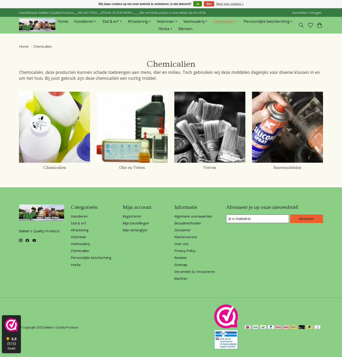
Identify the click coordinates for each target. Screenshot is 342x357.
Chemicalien (54, 167)
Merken (185, 28)
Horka (76, 264)
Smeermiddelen (287, 167)
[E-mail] (257, 218)
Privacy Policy (184, 250)
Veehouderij (80, 243)
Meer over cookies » (230, 4)
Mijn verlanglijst (135, 230)
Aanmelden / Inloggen (307, 13)
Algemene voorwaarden (193, 216)
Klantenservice (185, 236)
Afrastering (80, 230)
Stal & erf (78, 223)
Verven (209, 167)
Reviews (180, 257)
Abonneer (306, 218)
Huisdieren (79, 216)
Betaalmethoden (187, 223)
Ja (197, 4)
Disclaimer (182, 230)
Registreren (132, 216)
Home (63, 21)
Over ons (181, 243)
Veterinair (78, 236)
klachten (180, 278)
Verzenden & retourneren (194, 271)
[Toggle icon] (301, 25)
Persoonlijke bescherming (91, 257)
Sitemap (180, 264)
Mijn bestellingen (136, 223)
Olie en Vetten (132, 167)
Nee (209, 4)
